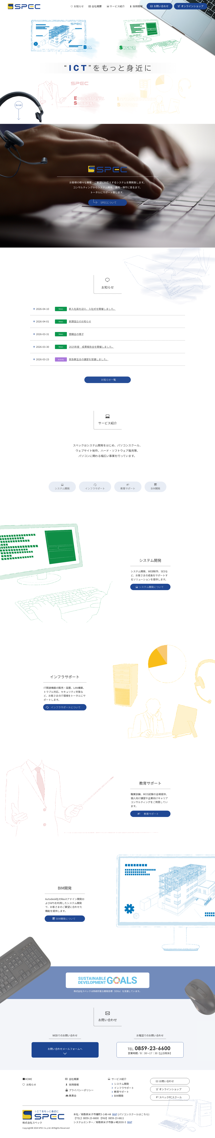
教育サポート (121, 1092)
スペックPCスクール (170, 1097)
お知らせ (79, 6)
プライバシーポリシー (81, 1090)
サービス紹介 (117, 6)
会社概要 (97, 6)
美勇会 (72, 1095)
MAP (114, 1114)
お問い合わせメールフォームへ (65, 1049)
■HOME (27, 1079)
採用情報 (138, 6)
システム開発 (121, 1084)
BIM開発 (119, 1095)
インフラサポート (124, 1088)
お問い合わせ (161, 6)
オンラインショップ (192, 6)
